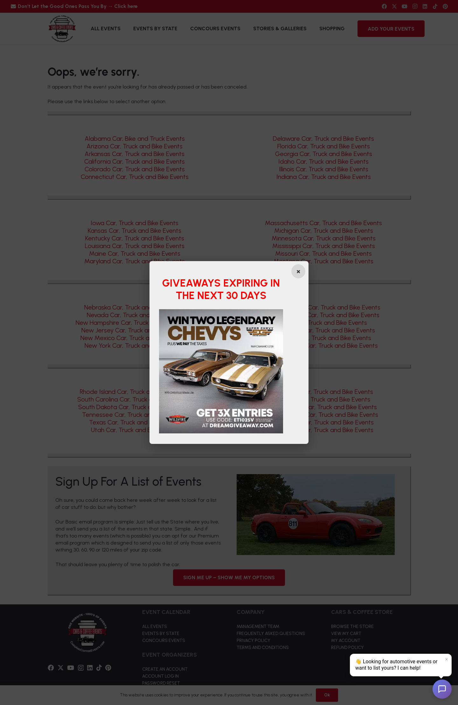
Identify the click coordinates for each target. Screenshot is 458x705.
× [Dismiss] (446, 659)
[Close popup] (298, 271)
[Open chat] (442, 689)
